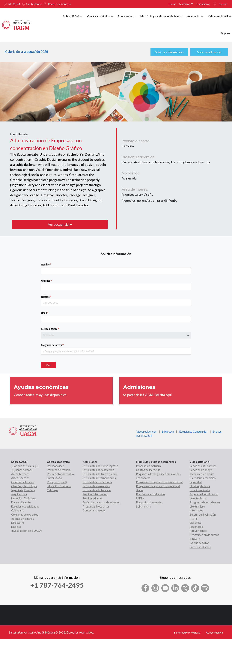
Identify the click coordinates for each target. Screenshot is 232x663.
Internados (196, 510)
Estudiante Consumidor (193, 431)
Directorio (17, 522)
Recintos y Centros (59, 3)
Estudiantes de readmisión (98, 469)
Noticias (16, 526)
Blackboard (196, 526)
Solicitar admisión (93, 498)
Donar (172, 3)
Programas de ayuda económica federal (159, 482)
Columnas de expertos (24, 514)
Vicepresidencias (146, 431)
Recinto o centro (54, 329)
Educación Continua (59, 486)
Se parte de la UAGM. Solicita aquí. (147, 395)
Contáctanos (34, 3)
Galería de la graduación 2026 (26, 51)
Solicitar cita (143, 506)
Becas (139, 490)
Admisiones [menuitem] (126, 20)
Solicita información (169, 52)
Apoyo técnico (198, 530)
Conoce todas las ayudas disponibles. (40, 395)
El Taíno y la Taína (200, 486)
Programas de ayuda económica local (158, 486)
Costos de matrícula (148, 469)
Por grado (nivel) (57, 482)
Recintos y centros (22, 518)
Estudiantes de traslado (97, 490)
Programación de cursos (204, 534)
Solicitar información (95, 494)
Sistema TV (186, 3)
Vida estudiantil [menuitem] (219, 20)
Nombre (50, 264)
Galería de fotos (199, 543)
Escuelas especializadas (25, 506)
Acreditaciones (20, 474)
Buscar (223, 3)
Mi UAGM (14, 3)
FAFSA (140, 498)
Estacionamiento (200, 490)
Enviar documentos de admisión (101, 502)
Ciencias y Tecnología (24, 486)
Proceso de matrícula (149, 466)
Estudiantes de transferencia (100, 474)
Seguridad (196, 482)
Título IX (195, 539)
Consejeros (203, 3)
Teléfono (50, 297)
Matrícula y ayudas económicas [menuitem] (161, 20)
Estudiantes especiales (96, 486)
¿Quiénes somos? (21, 469)
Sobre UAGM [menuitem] (72, 20)
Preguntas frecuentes (96, 506)
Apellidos (51, 281)
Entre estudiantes (200, 547)
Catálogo (52, 490)
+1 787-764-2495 (57, 585)
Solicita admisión (209, 52)
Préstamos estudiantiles (150, 494)
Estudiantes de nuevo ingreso (100, 466)
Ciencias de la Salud (22, 482)
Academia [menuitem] (195, 20)
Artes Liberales (20, 478)
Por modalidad (55, 466)
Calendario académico (203, 478)
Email (49, 313)
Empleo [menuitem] (225, 33)
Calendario (17, 510)
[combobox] (116, 335)
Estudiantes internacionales (99, 478)
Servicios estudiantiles (203, 466)
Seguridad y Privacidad (187, 632)
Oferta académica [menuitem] (100, 20)
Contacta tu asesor (94, 510)
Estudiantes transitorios (97, 482)
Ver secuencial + (60, 224)
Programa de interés (56, 345)
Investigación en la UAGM (26, 530)
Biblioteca (168, 431)
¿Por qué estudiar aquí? (25, 466)
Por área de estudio (59, 469)
